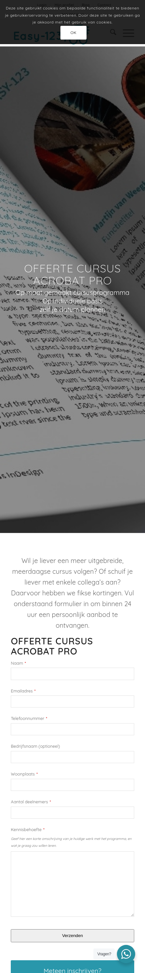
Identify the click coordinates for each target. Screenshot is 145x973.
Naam (18, 663)
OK (74, 32)
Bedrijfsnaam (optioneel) (35, 746)
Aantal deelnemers (31, 801)
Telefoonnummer (29, 718)
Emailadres (23, 691)
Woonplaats (24, 774)
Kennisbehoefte (27, 829)
